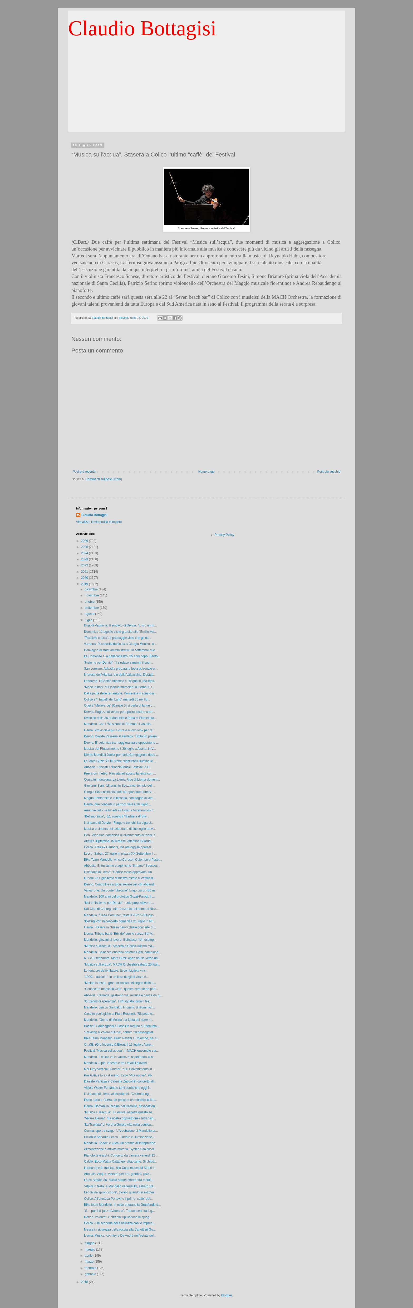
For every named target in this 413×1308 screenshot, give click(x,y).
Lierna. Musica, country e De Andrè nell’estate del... (120, 1235)
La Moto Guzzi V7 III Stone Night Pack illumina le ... (120, 761)
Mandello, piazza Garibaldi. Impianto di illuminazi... (119, 1007)
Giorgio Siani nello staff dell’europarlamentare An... (119, 792)
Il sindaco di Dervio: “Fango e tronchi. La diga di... (119, 823)
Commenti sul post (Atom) (103, 479)
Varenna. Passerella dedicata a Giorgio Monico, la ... (121, 644)
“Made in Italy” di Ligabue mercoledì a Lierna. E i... (119, 687)
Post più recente (84, 471)
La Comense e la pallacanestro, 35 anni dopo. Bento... (122, 656)
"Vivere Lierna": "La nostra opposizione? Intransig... (120, 1118)
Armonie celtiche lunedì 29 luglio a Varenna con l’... (120, 810)
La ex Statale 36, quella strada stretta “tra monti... (118, 1180)
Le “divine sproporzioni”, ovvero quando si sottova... (120, 1192)
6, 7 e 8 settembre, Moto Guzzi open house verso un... (122, 958)
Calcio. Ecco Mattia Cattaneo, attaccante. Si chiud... (120, 1161)
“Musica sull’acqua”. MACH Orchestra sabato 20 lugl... (122, 964)
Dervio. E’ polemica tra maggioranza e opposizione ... (121, 742)
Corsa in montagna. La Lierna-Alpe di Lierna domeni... (122, 779)
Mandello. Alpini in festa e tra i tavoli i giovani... (116, 1063)
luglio (89, 620)
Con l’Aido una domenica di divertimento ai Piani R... (121, 835)
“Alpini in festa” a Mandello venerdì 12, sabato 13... (119, 1186)
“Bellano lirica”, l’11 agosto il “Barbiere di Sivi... (116, 816)
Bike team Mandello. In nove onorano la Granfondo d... (122, 1205)
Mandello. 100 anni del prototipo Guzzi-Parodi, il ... (119, 896)
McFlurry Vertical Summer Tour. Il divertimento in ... (119, 1069)
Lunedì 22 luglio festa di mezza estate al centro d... (119, 878)
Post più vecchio (328, 471)
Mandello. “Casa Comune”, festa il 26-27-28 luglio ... (120, 915)
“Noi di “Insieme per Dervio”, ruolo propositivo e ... (119, 903)
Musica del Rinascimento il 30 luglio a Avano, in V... (120, 749)
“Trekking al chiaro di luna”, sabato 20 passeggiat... (120, 1032)
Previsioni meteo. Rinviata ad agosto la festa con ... (120, 773)
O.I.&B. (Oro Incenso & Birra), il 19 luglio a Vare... (118, 1044)
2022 (85, 565)
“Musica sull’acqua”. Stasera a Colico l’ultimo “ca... (119, 946)
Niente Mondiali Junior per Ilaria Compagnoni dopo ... (121, 755)
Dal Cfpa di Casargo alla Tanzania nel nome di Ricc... (121, 909)
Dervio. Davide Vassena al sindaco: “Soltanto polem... (121, 736)
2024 (85, 553)
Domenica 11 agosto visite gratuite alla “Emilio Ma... (120, 632)
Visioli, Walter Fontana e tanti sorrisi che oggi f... (117, 1088)
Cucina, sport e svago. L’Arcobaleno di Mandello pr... (121, 1131)
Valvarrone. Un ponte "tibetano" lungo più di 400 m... (120, 890)
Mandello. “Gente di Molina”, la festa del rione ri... (118, 1020)
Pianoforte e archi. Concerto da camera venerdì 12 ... (121, 1155)
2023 (85, 559)
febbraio (91, 1268)
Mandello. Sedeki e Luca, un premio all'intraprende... (121, 1143)
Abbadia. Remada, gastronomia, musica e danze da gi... (123, 995)
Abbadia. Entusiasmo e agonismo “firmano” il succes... (122, 866)
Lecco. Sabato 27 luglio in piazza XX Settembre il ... (120, 853)
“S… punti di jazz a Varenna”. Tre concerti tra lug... (119, 1211)
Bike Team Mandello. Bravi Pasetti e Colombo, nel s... (121, 1038)
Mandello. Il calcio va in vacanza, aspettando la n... (119, 1057)
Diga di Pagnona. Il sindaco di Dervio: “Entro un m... (120, 625)
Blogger (226, 1295)
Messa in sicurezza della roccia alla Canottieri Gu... (120, 1229)
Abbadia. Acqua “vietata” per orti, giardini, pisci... (118, 1174)
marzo (90, 1261)
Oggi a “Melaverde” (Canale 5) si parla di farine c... (119, 705)
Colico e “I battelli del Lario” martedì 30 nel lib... (117, 699)
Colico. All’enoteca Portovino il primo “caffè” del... (118, 1199)
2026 (85, 541)
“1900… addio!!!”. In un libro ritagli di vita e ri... (116, 977)
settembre (92, 608)
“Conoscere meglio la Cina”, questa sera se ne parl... (121, 989)
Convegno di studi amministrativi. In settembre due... (121, 650)
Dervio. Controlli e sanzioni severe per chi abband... (120, 884)
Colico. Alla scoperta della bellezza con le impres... (119, 1223)
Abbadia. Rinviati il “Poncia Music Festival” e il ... (118, 767)
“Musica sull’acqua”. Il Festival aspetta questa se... (119, 1112)
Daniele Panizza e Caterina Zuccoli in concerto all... (120, 1081)
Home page (206, 471)
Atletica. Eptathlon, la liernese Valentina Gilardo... (118, 841)
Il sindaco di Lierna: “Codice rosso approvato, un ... (119, 872)
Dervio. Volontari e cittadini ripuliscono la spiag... (118, 1217)
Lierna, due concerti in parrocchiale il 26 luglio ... (118, 804)
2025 (85, 547)
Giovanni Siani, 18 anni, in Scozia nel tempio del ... (119, 785)
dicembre (92, 589)
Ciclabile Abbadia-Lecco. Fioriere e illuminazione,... (119, 1137)
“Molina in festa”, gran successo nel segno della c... (120, 983)
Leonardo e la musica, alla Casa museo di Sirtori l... (120, 1168)
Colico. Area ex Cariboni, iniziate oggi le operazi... (119, 847)
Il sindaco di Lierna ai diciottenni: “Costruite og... (117, 1094)
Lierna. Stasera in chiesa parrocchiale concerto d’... (120, 927)
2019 (85, 584)
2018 (85, 1282)
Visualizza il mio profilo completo (99, 522)
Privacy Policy (224, 535)
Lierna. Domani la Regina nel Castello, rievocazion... (121, 1106)
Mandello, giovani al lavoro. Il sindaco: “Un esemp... (120, 940)
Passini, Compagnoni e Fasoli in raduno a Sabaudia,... (122, 1026)
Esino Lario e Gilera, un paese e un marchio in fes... (120, 1100)
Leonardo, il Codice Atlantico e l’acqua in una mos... (120, 681)
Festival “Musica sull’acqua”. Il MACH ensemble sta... (121, 1050)
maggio (90, 1249)
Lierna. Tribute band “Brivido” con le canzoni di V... (119, 933)
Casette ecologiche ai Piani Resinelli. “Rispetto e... (119, 1014)
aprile (89, 1255)
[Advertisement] (206, 95)
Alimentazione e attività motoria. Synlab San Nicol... (120, 1149)
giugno (90, 1243)
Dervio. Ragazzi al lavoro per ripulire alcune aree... (119, 712)
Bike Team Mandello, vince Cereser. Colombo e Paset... (123, 859)
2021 (85, 572)
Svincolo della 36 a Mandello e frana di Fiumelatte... (120, 718)
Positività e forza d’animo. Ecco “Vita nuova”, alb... (119, 1075)
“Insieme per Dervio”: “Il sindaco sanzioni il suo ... (118, 662)
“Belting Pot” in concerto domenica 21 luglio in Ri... (119, 921)
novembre (92, 595)
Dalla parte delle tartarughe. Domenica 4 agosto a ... (120, 693)
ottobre (90, 602)
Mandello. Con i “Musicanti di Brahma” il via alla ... (119, 724)
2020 (85, 578)
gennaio (91, 1274)
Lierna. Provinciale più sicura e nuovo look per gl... (119, 730)
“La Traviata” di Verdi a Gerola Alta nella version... (119, 1124)
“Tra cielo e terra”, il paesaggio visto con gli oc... (117, 638)
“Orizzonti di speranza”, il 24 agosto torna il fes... (118, 1001)
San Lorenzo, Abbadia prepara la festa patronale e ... (121, 668)
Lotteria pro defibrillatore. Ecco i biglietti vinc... (116, 970)
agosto (90, 614)
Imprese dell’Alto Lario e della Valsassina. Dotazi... (119, 675)
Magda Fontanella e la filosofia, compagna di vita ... (120, 798)
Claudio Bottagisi (142, 28)
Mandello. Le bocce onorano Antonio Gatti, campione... (122, 952)
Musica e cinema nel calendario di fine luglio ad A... (120, 829)
